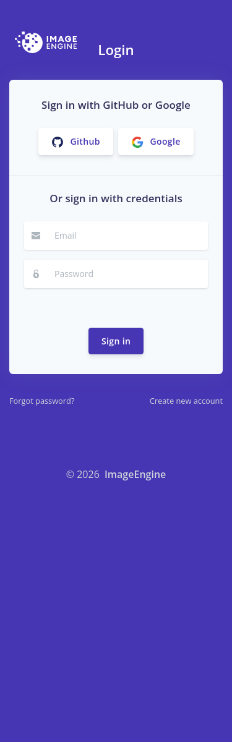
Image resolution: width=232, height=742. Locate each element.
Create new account (186, 400)
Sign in (116, 341)
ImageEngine (135, 474)
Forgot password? (41, 400)
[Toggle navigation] (209, 43)
